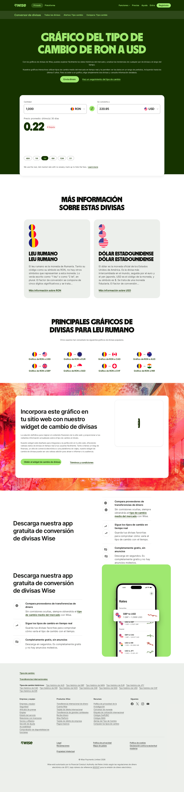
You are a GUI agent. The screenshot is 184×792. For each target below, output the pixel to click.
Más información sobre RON (45, 290)
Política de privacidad (102, 743)
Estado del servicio (28, 715)
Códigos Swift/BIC (101, 715)
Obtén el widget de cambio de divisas (42, 462)
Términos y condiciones (81, 462)
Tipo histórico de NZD (68, 688)
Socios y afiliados (27, 721)
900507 (96, 767)
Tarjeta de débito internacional (69, 709)
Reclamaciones (63, 746)
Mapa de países (100, 746)
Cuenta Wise (62, 706)
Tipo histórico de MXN (95, 685)
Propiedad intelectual (66, 751)
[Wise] (20, 5)
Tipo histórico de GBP (75, 685)
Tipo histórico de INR (48, 688)
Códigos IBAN (99, 718)
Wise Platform (62, 718)
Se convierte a (103, 102)
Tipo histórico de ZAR (88, 688)
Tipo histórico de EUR (115, 685)
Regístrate (164, 5)
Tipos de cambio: (27, 673)
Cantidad (28, 102)
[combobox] (78, 109)
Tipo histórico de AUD (55, 685)
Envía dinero (69, 79)
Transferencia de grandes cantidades (72, 712)
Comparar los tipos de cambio (106, 724)
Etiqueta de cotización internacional (109, 712)
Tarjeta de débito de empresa (69, 721)
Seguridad (24, 706)
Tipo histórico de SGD (108, 688)
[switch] (92, 108)
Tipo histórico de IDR (28, 691)
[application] (43, 143)
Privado (37, 5)
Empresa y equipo (27, 704)
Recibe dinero (62, 715)
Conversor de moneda (103, 709)
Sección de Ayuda (27, 724)
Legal (59, 743)
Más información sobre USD (115, 290)
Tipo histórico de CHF (148, 688)
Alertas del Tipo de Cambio (105, 721)
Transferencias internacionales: (34, 679)
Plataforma (50, 5)
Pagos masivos (63, 724)
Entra (152, 5)
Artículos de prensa (28, 709)
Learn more (93, 167)
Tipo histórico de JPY (135, 685)
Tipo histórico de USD (128, 688)
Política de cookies (138, 743)
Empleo (23, 712)
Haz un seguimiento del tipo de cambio (101, 79)
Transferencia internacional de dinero (72, 704)
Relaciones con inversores (31, 718)
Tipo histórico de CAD (29, 688)
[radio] (28, 158)
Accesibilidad (25, 727)
